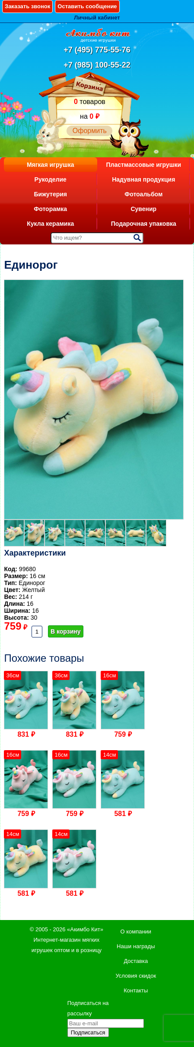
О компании (135, 931)
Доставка (136, 961)
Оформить (90, 130)
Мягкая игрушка (50, 164)
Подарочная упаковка (143, 223)
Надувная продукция (143, 179)
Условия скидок (135, 975)
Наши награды (136, 946)
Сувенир (143, 208)
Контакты (136, 990)
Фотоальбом (143, 194)
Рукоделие (51, 179)
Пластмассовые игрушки (143, 164)
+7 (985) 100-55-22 (97, 65)
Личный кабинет (97, 17)
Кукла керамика (50, 223)
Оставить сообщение (87, 6)
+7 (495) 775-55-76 (97, 50)
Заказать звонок (27, 6)
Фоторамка (50, 208)
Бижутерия (50, 194)
